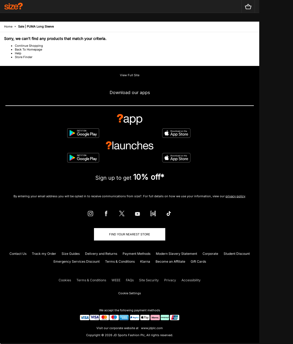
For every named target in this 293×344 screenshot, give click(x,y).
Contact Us (17, 254)
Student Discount (237, 254)
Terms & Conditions (120, 261)
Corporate (210, 254)
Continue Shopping (29, 46)
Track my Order (44, 254)
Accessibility (191, 280)
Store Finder (23, 57)
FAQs (130, 280)
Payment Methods (136, 254)
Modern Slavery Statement (176, 254)
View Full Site (129, 75)
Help (18, 53)
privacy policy (235, 196)
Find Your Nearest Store (129, 234)
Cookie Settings (129, 293)
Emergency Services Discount (76, 261)
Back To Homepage (28, 49)
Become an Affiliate (170, 261)
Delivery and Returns (101, 254)
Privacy (170, 280)
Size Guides (71, 254)
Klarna (145, 261)
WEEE (116, 280)
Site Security (149, 280)
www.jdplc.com (151, 328)
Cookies (65, 280)
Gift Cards (198, 261)
